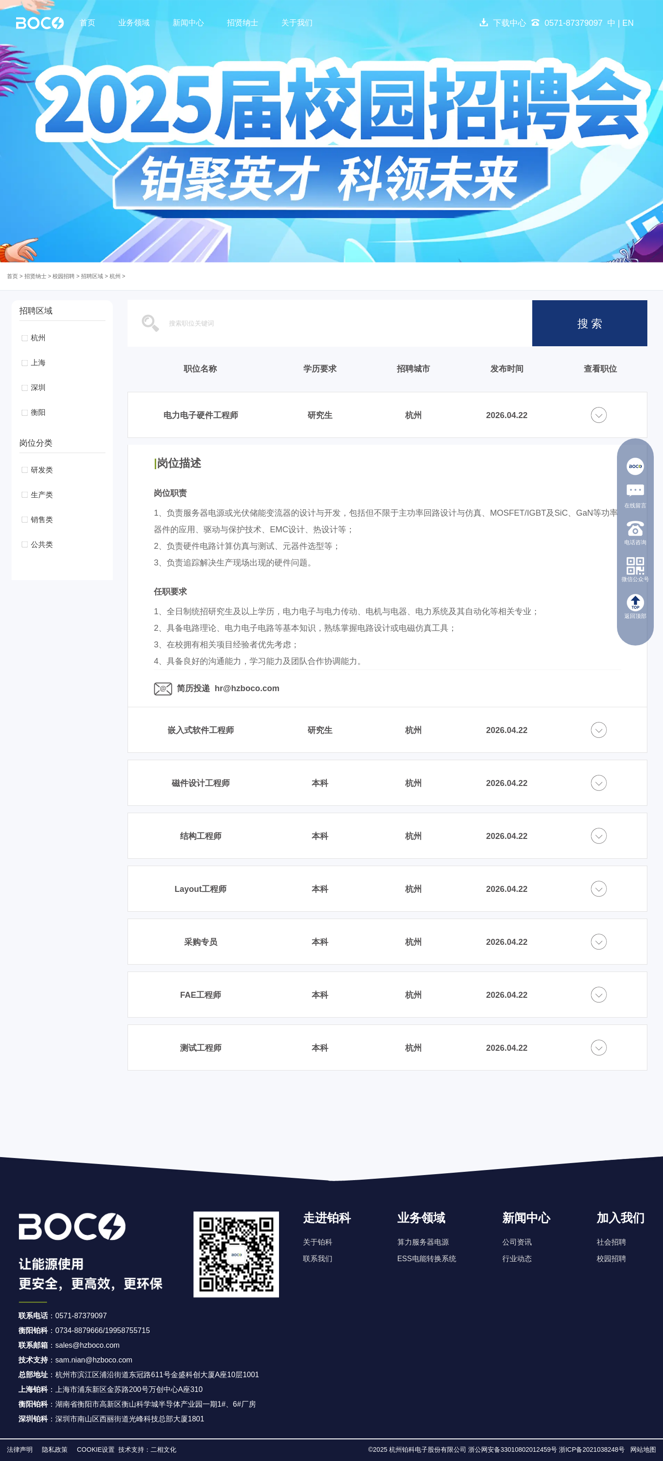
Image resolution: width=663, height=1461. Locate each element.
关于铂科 (317, 1242)
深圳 (38, 387)
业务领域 (134, 22)
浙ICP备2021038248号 (592, 1449)
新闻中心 (188, 22)
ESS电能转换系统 (426, 1259)
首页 (87, 22)
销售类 (42, 520)
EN (628, 23)
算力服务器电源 (423, 1242)
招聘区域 (92, 276)
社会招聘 (611, 1242)
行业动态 (517, 1259)
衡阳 (38, 412)
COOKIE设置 (96, 1449)
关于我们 (297, 22)
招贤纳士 (242, 22)
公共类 (42, 544)
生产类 (42, 495)
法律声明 (20, 1449)
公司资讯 (517, 1242)
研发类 (42, 470)
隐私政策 (55, 1449)
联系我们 (317, 1259)
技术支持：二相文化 (147, 1449)
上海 (38, 363)
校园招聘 (63, 276)
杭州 (115, 276)
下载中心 (502, 23)
